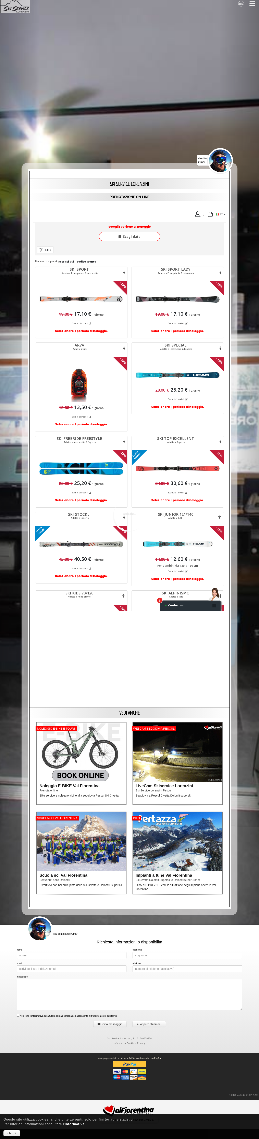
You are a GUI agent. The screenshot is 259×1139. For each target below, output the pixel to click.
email (19, 963)
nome (19, 949)
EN (241, 3)
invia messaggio (110, 1024)
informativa (75, 1124)
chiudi (12, 1133)
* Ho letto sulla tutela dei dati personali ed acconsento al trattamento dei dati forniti (67, 1015)
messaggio (22, 976)
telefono (137, 963)
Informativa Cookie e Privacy (129, 1043)
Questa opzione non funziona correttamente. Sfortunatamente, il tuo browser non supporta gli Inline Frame (129, 408)
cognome (137, 949)
